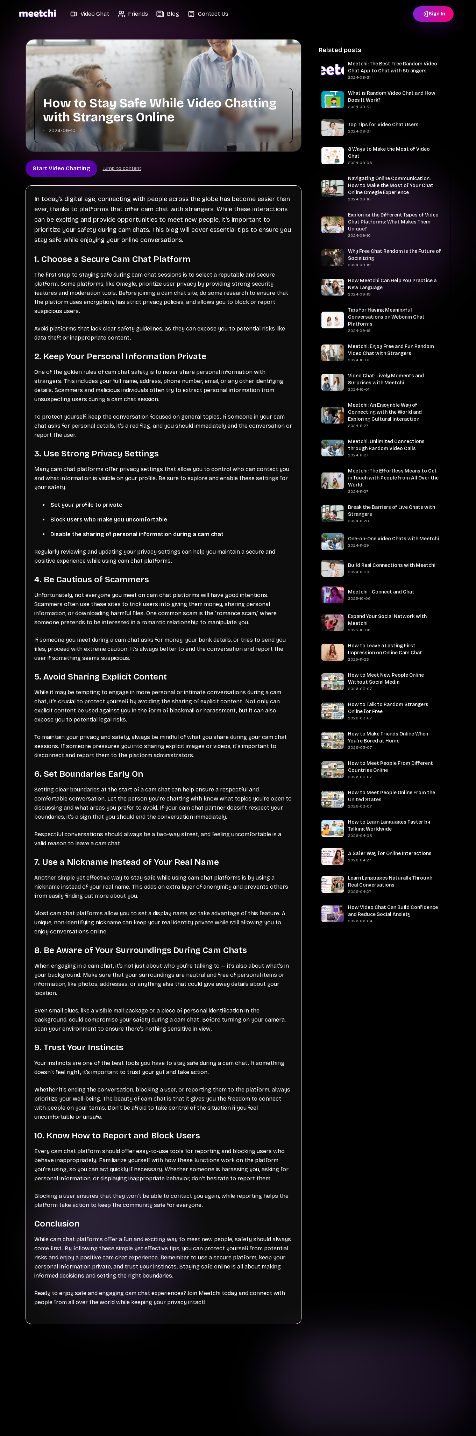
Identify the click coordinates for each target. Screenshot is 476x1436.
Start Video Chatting (61, 168)
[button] (89, 14)
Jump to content (122, 168)
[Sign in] (433, 14)
